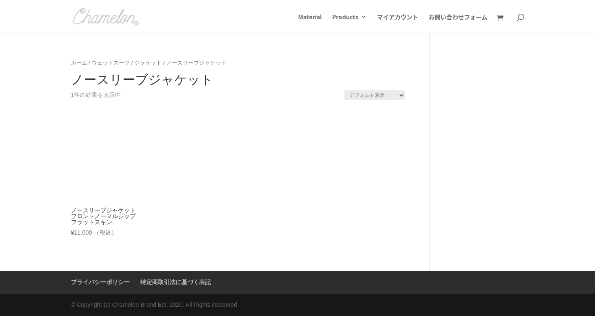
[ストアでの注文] (374, 95)
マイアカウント (397, 17)
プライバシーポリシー (100, 282)
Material (310, 17)
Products (345, 17)
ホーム (79, 63)
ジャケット (148, 63)
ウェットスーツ (111, 63)
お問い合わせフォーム (458, 17)
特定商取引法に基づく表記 (175, 282)
